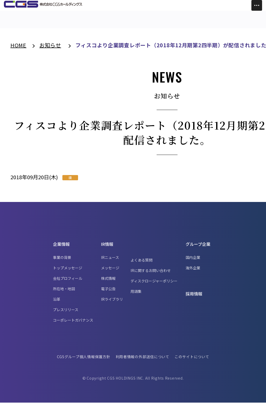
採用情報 (194, 297)
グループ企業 (198, 247)
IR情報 (107, 247)
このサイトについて (192, 360)
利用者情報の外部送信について (142, 360)
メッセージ (110, 271)
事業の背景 (62, 260)
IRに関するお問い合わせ (151, 273)
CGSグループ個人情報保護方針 (83, 360)
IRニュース (110, 260)
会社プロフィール (67, 281)
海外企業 (193, 271)
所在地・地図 (64, 292)
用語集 (136, 294)
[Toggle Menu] (256, 5)
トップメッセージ (67, 271)
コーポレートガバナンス (73, 323)
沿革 (56, 302)
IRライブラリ (112, 302)
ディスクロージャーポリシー (154, 284)
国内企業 (193, 260)
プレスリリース (65, 313)
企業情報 (61, 247)
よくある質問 (141, 263)
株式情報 (108, 281)
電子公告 (108, 292)
